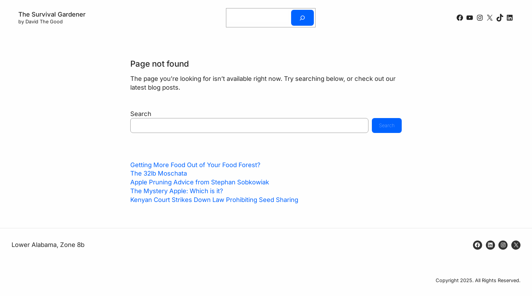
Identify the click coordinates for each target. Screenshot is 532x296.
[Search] (302, 18)
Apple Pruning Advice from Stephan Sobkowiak (199, 182)
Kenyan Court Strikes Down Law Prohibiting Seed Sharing (214, 199)
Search (140, 113)
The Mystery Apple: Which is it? (176, 191)
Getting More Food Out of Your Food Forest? (195, 164)
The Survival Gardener (52, 14)
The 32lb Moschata (158, 173)
